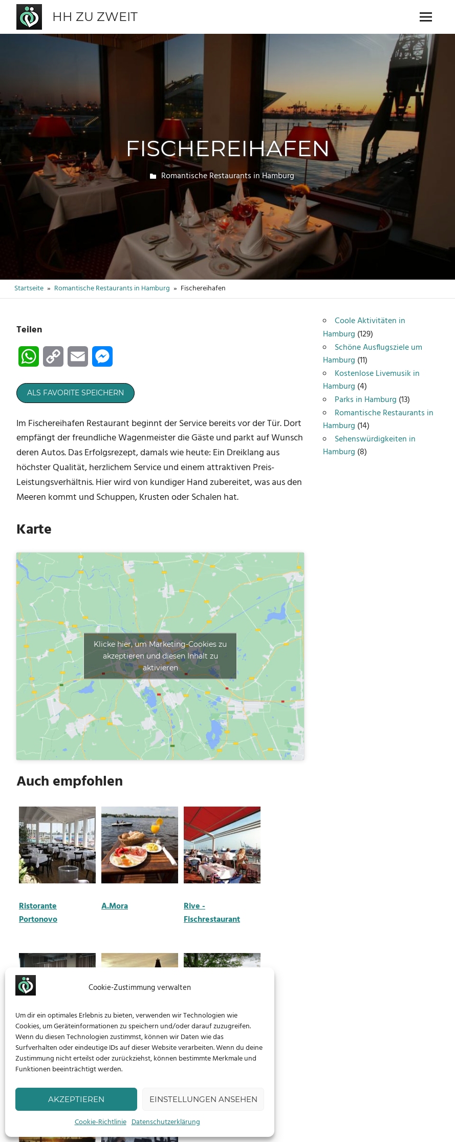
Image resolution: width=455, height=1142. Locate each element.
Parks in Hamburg (366, 400)
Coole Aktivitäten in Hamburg (364, 327)
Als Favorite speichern (75, 392)
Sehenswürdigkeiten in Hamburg (369, 446)
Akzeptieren (76, 1099)
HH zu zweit (95, 16)
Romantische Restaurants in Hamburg (227, 176)
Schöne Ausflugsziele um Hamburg (372, 354)
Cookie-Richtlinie (100, 1122)
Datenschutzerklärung (166, 1122)
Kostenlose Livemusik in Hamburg (371, 380)
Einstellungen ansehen (203, 1099)
